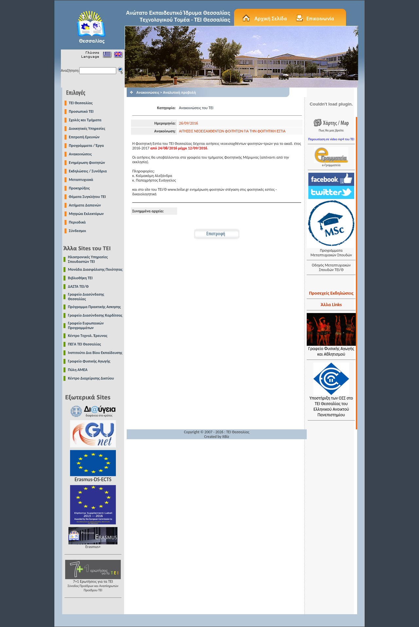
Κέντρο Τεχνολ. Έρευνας (88, 335)
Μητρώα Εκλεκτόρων (86, 213)
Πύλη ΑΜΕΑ (78, 369)
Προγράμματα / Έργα (86, 145)
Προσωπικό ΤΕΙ (81, 111)
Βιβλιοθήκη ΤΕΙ (80, 278)
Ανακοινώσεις (80, 154)
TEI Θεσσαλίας (81, 103)
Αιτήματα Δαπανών (85, 205)
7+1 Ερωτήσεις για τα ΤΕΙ (93, 584)
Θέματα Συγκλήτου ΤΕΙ (87, 196)
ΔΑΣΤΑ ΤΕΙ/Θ (78, 286)
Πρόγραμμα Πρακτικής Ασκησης (94, 306)
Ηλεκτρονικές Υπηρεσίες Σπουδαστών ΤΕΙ (88, 259)
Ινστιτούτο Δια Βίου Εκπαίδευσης (95, 352)
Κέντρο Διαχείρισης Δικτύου (91, 378)
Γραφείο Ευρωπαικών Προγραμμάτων (86, 325)
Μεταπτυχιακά (81, 179)
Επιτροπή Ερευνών (84, 137)
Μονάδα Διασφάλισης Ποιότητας (95, 269)
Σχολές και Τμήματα (85, 120)
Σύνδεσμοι (77, 230)
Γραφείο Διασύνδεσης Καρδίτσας (95, 315)
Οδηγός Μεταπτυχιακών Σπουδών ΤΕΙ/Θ (331, 267)
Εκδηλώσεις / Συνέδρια (88, 171)
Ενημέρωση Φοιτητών (87, 162)
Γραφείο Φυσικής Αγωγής (89, 361)
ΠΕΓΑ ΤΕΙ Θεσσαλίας (84, 344)
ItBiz (225, 436)
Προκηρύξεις (79, 188)
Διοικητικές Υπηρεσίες (87, 128)
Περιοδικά (77, 222)
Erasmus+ (93, 545)
